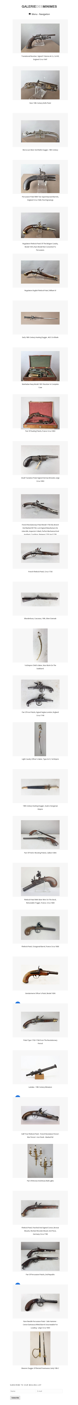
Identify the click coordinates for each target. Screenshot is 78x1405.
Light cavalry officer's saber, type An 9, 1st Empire (40, 759)
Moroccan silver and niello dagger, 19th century (40, 150)
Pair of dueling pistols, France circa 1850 (40, 431)
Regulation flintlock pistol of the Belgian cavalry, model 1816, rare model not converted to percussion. (40, 247)
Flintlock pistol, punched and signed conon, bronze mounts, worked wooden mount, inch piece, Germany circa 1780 (40, 1231)
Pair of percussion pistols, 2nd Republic (40, 1274)
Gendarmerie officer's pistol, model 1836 (40, 993)
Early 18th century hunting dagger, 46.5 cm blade (40, 337)
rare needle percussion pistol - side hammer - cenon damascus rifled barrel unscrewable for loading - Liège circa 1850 (40, 1324)
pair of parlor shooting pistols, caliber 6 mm (40, 853)
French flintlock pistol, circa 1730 (40, 572)
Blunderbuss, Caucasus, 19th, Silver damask (40, 618)
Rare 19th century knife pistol (40, 103)
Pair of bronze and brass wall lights (40, 1181)
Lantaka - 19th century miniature (40, 1087)
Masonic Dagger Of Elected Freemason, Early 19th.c (40, 1368)
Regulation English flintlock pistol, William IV (40, 290)
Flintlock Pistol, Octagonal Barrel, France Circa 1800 (40, 946)
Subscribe (15, 1398)
